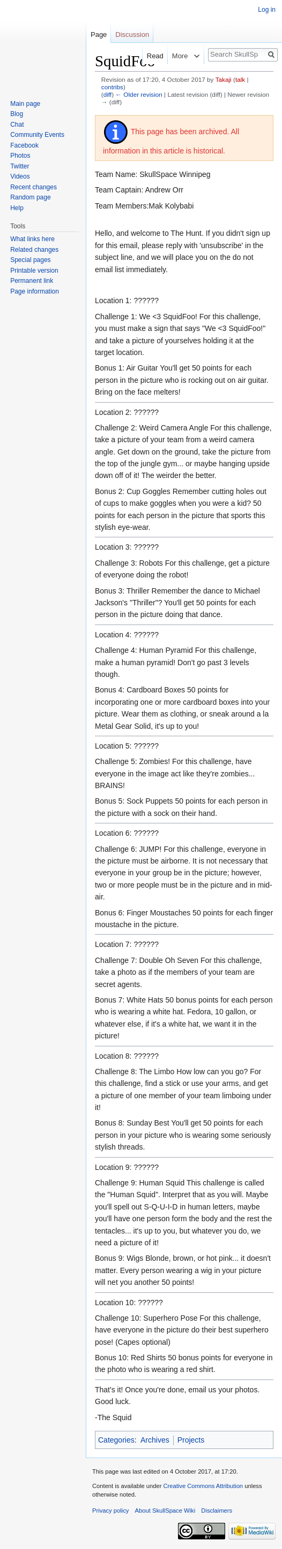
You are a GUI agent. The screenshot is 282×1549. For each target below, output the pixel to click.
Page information (34, 291)
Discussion (132, 34)
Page (99, 34)
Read (147, 56)
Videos (19, 176)
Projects (191, 1440)
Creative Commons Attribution (203, 1486)
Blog (16, 114)
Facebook (24, 145)
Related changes (34, 249)
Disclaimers (216, 1510)
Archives (154, 1440)
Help (17, 208)
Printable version (34, 270)
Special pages (30, 260)
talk (240, 79)
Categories (116, 1440)
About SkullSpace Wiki (165, 1510)
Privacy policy (110, 1510)
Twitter (19, 166)
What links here (32, 239)
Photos (20, 155)
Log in (267, 9)
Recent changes (33, 187)
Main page (25, 103)
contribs (112, 86)
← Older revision (138, 94)
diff (107, 94)
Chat (17, 124)
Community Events (37, 134)
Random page (30, 197)
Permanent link (31, 280)
